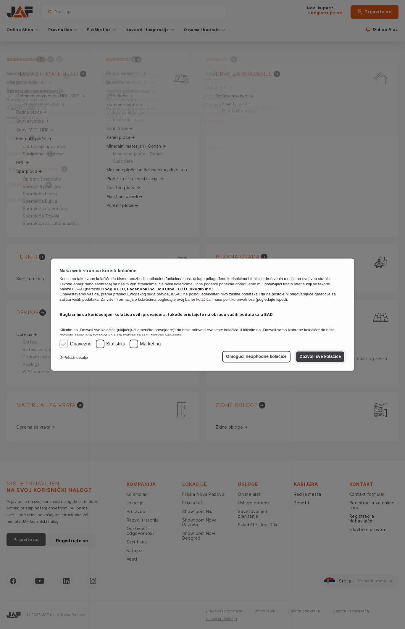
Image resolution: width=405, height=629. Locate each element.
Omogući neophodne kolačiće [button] (256, 356)
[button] (75, 357)
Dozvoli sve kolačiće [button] (320, 356)
